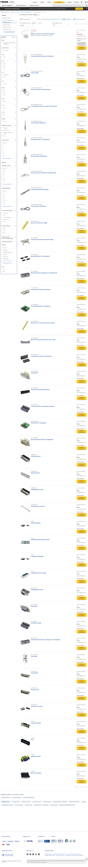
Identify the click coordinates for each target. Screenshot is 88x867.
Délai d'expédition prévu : (57, 23)
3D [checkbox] (4, 271)
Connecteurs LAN (28, 805)
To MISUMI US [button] (79, 8)
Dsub (4, 63)
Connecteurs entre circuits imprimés (60, 801)
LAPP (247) (5, 254)
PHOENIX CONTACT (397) (8, 252)
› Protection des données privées (74, 854)
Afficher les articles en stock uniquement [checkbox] (9, 43)
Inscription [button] (59, 2)
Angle (5, 230)
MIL (4, 92)
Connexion (69, 2)
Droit (4, 228)
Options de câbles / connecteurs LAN (41, 805)
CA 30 (5, 200)
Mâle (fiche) (6, 128)
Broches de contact (47, 801)
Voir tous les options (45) (7, 206)
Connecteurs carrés (37, 12)
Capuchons (84, 801)
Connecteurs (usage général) (26, 12)
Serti (4, 215)
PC (46, 841)
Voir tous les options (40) (7, 184)
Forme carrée (6, 50)
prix (59, 19)
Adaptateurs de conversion (74, 801)
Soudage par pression (7, 217)
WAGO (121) (6, 256)
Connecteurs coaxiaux (7, 27)
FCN (4, 65)
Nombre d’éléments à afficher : (25, 23)
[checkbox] (9, 50)
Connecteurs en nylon (7, 29)
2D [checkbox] (4, 269)
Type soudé (6, 213)
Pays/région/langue (8, 855)
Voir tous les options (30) (7, 263)
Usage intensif (6, 74)
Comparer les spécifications (80, 19)
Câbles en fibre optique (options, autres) (67, 805)
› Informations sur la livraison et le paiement (74, 855)
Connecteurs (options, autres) (7, 805)
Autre (4, 57)
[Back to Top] (86, 859)
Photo (70, 19)
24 (84, 23)
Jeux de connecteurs (19, 805)
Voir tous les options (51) (7, 158)
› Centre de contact (60, 855)
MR (4, 90)
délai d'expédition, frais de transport (49, 19)
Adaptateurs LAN (54, 805)
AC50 (4, 204)
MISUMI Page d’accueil (5, 12)
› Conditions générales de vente (59, 854)
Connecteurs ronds (6, 24)
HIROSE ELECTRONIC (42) (8, 261)
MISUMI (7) (5, 250)
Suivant (86, 24)
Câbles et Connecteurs (15, 12)
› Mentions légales (48, 854)
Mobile (41, 841)
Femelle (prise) (6, 130)
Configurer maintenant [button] (81, 48)
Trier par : (40, 23)
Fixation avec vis (6, 219)
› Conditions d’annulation (49, 855)
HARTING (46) (6, 258)
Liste (64, 19)
